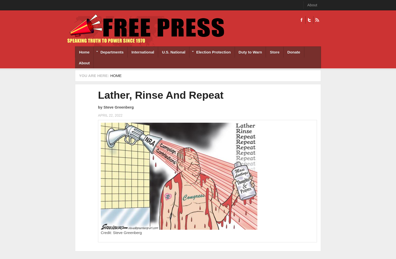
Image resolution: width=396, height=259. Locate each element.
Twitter (309, 20)
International (142, 52)
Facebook (301, 20)
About (312, 5)
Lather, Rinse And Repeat (161, 95)
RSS (317, 20)
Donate (293, 52)
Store (274, 52)
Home (84, 52)
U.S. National (173, 52)
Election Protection (210, 52)
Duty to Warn (250, 52)
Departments (109, 52)
